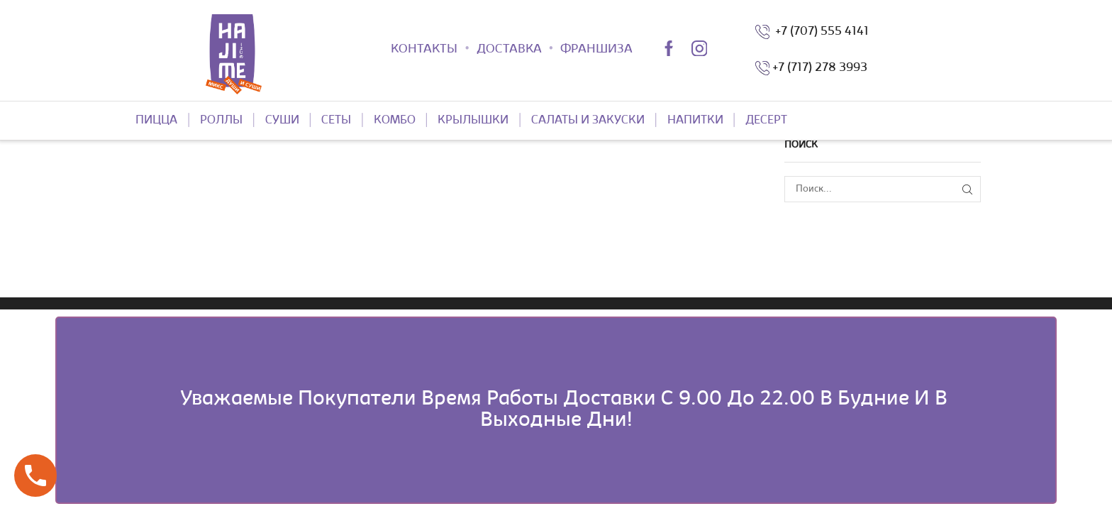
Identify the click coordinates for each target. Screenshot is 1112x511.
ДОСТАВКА (509, 49)
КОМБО (395, 120)
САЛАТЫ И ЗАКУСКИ (588, 120)
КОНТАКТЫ (424, 49)
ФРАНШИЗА (596, 49)
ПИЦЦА (156, 120)
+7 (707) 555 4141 (819, 32)
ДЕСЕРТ (766, 120)
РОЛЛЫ (221, 120)
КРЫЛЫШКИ (473, 120)
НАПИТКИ (695, 120)
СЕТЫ (336, 120)
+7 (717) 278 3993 (819, 68)
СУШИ (282, 120)
